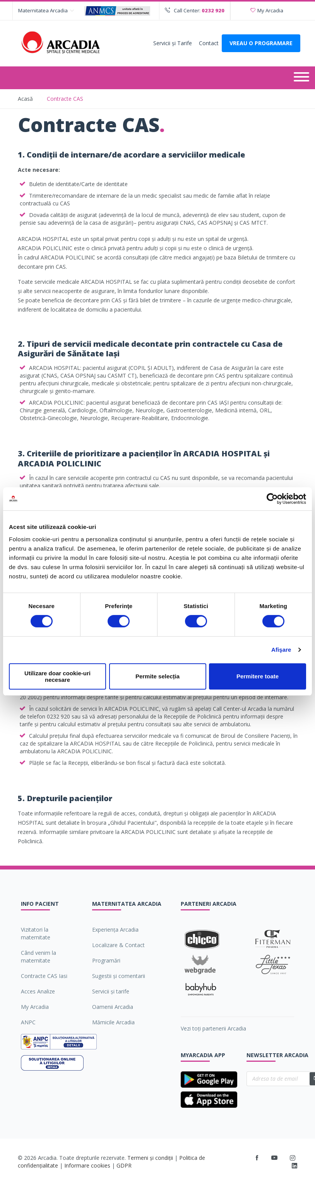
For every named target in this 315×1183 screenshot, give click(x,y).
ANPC (28, 1022)
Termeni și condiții (150, 1157)
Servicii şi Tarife (172, 43)
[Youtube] (274, 1158)
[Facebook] (257, 1158)
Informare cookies (87, 1165)
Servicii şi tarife (110, 991)
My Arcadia (266, 10)
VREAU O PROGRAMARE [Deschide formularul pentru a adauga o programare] (261, 43)
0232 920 (213, 10)
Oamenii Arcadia (112, 1006)
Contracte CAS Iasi (44, 976)
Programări (106, 960)
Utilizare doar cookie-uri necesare (57, 676)
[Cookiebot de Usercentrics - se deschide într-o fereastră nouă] (272, 499)
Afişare (281, 649)
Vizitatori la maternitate (35, 933)
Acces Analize (38, 991)
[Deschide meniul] (301, 77)
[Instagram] (293, 1158)
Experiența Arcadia (115, 929)
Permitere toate (257, 676)
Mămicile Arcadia (113, 1022)
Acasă (25, 99)
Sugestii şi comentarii (118, 976)
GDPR (124, 1165)
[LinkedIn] (294, 1166)
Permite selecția (157, 676)
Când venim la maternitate (38, 956)
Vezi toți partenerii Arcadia (213, 1028)
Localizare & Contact (118, 945)
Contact (209, 43)
